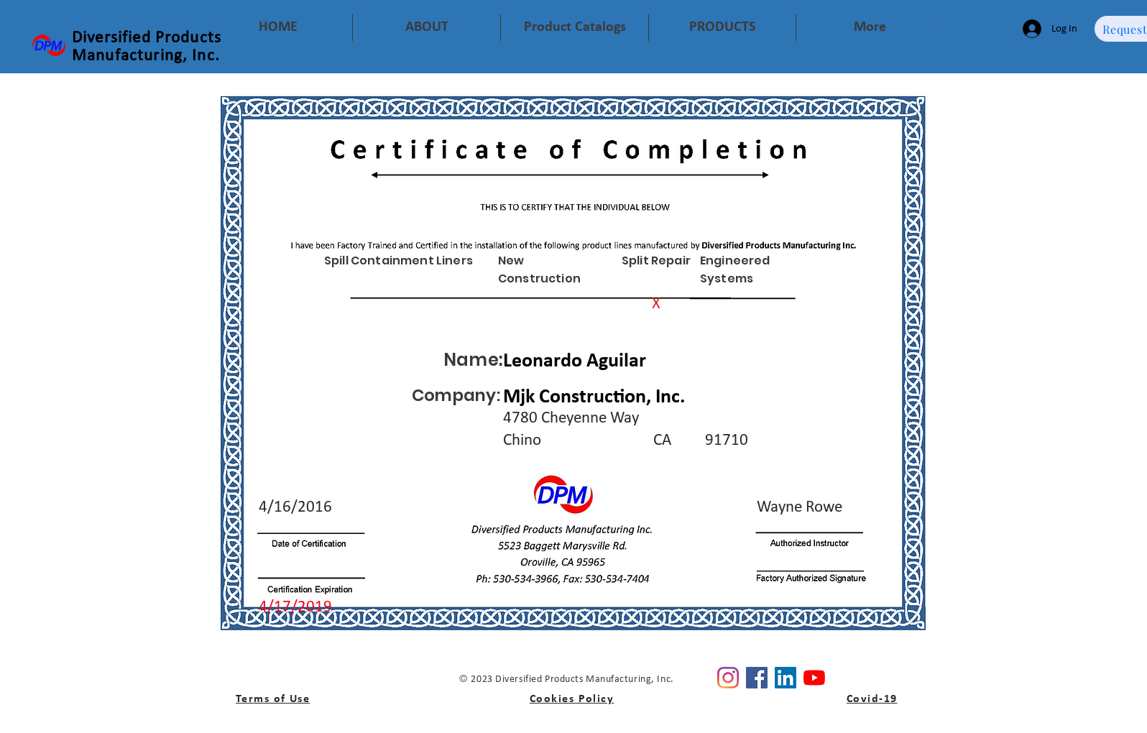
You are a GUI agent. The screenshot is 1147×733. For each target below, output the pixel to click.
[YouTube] (814, 677)
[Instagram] (728, 677)
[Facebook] (757, 677)
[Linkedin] (785, 677)
